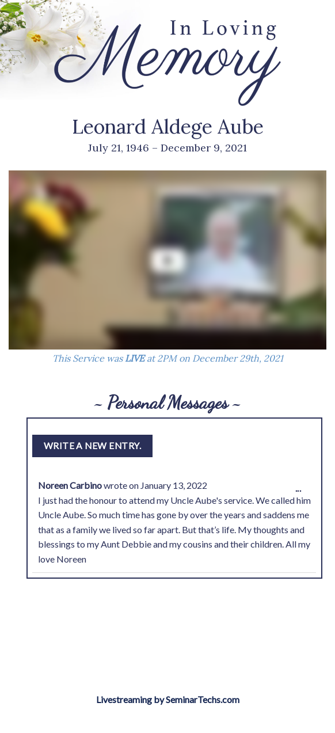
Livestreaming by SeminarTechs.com (167, 699)
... (301, 491)
